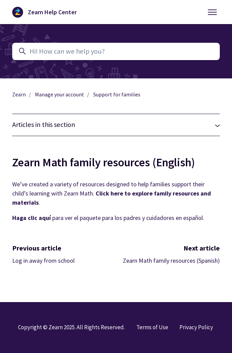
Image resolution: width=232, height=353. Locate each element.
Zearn (19, 94)
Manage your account (59, 94)
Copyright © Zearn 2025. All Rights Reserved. (71, 327)
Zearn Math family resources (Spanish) (171, 260)
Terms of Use (152, 327)
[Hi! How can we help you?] (116, 51)
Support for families (116, 94)
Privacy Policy (196, 327)
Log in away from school (43, 260)
